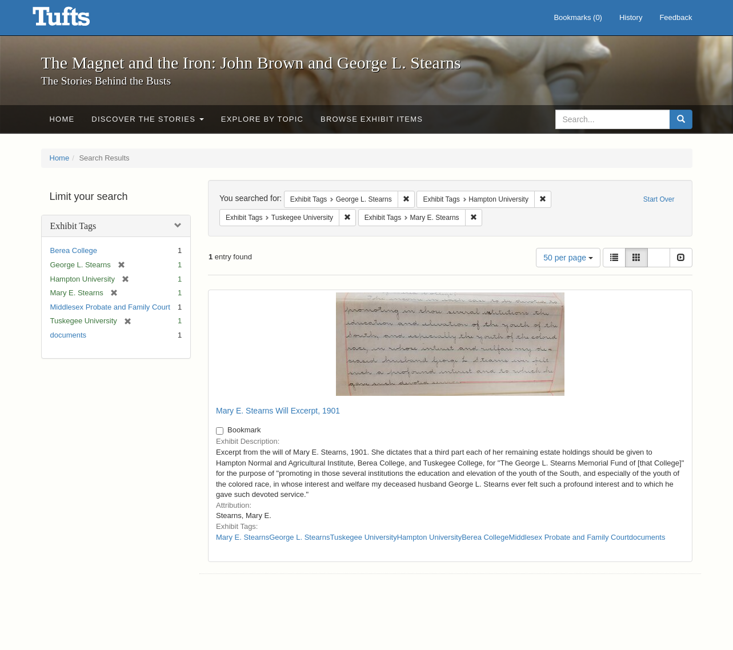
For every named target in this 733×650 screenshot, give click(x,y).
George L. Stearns (299, 537)
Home (62, 119)
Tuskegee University (363, 537)
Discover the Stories (147, 119)
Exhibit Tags (73, 226)
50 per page (568, 257)
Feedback (675, 17)
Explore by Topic (262, 119)
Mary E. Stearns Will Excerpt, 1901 (278, 410)
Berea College (73, 250)
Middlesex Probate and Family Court (110, 307)
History (630, 17)
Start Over (659, 199)
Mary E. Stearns (242, 537)
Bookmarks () (578, 17)
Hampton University (429, 537)
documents (68, 335)
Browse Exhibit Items (372, 119)
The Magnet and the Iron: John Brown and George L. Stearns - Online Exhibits (75, 20)
